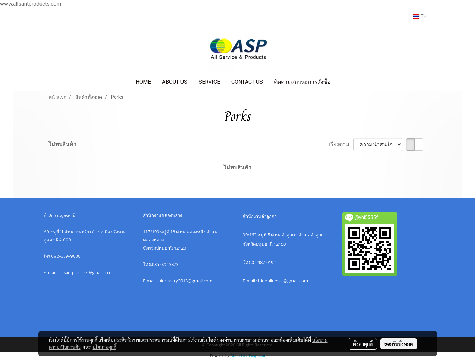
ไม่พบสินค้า (62, 144)
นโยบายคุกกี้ (104, 347)
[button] (342, 82)
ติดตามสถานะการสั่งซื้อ (302, 82)
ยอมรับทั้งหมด (398, 344)
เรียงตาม (341, 144)
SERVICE (209, 82)
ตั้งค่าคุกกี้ (363, 344)
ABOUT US (174, 82)
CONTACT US (247, 82)
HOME (143, 82)
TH (420, 16)
